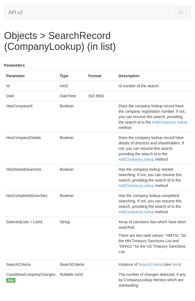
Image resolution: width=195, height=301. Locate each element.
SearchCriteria (150, 264)
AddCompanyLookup (169, 122)
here (176, 264)
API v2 (15, 12)
